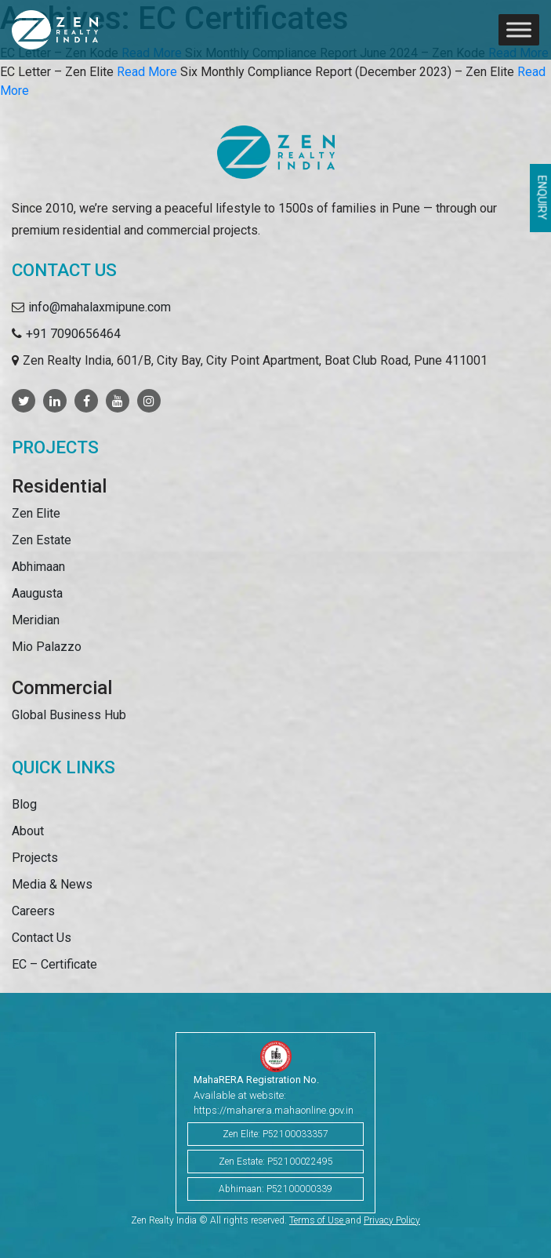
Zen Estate (41, 540)
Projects (35, 857)
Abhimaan (38, 566)
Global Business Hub (69, 714)
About (28, 831)
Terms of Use (317, 1220)
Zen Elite (36, 513)
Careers (33, 911)
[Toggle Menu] (518, 29)
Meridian (36, 620)
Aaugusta (37, 593)
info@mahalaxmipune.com (99, 307)
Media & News (52, 884)
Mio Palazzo (47, 646)
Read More (147, 71)
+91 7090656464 (73, 333)
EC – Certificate (54, 964)
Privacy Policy (392, 1220)
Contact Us (41, 937)
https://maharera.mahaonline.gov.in (273, 1110)
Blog (24, 804)
